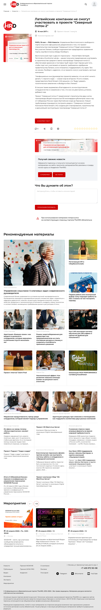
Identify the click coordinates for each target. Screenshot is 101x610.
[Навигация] (4, 4)
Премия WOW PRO (27, 569)
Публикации (8, 569)
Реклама (44, 569)
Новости (7, 566)
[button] (93, 4)
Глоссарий (44, 573)
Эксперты (7, 580)
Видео (6, 573)
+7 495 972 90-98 (89, 568)
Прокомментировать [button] (46, 207)
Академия (23, 573)
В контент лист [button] (43, 121)
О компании (45, 566)
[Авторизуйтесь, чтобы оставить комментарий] (66, 196)
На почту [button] (59, 175)
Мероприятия (9, 583)
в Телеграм (45, 175)
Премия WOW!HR (26, 566)
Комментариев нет (44, 36)
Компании (7, 576)
